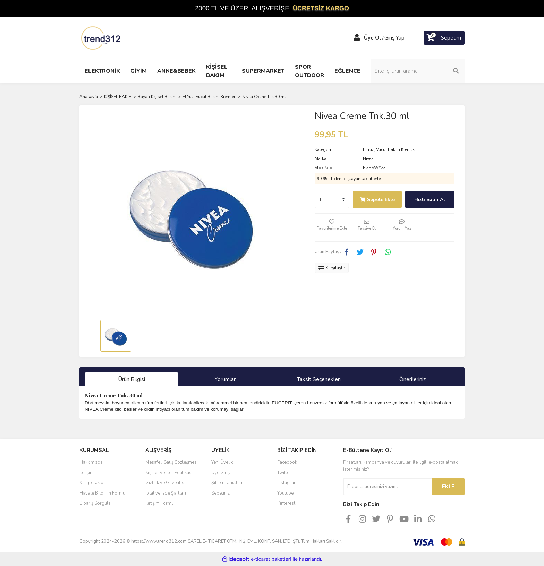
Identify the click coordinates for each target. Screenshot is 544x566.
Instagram (287, 483)
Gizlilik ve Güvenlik (164, 483)
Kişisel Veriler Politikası (169, 473)
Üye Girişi (221, 473)
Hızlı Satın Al (429, 199)
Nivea (368, 158)
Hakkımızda (91, 462)
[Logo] (101, 37)
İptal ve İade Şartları (165, 493)
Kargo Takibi (91, 483)
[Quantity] (332, 199)
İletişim (86, 473)
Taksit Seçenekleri (319, 379)
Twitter (284, 473)
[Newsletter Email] (387, 486)
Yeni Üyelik (222, 462)
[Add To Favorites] (332, 227)
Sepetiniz (220, 493)
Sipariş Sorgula (95, 503)
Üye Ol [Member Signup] (372, 37)
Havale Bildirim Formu (102, 493)
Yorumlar (225, 379)
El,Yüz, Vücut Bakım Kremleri (390, 149)
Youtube (285, 493)
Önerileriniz (412, 379)
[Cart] (444, 38)
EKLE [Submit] (448, 486)
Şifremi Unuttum (227, 483)
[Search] (418, 71)
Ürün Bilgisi (131, 379)
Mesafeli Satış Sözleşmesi (171, 462)
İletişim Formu (159, 503)
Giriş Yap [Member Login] (394, 37)
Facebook (287, 462)
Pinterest (286, 503)
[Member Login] (357, 38)
